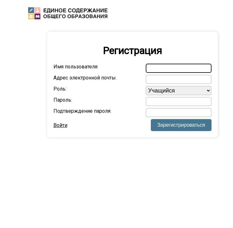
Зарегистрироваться (181, 125)
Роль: (59, 89)
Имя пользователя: (75, 67)
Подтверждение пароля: (82, 111)
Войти (60, 125)
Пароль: (62, 100)
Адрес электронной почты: (85, 78)
